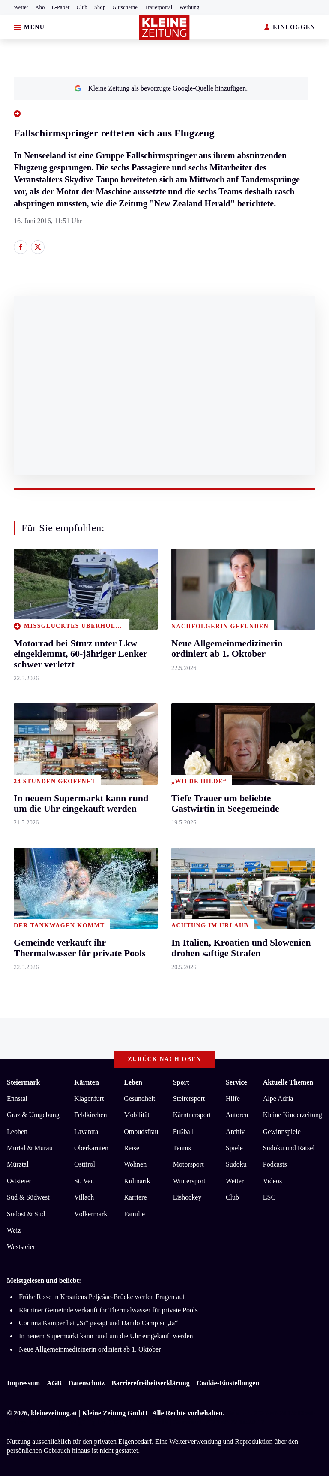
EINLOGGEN (289, 27)
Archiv (235, 1131)
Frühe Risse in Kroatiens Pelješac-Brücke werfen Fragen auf (102, 1296)
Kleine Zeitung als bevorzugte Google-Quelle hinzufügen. (161, 88)
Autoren (237, 1114)
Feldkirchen (90, 1114)
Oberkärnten (91, 1148)
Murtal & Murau (30, 1148)
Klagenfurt (89, 1098)
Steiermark (23, 1082)
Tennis (182, 1148)
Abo (40, 7)
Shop (100, 7)
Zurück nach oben (164, 1059)
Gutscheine (125, 7)
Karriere (135, 1197)
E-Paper (61, 7)
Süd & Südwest (28, 1197)
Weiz (14, 1230)
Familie (134, 1214)
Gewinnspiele (282, 1131)
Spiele (234, 1148)
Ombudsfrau (141, 1131)
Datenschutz (87, 1383)
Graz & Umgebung (33, 1114)
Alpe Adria (278, 1098)
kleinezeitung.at (54, 1413)
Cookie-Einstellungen (228, 1383)
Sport (181, 1082)
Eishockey (187, 1197)
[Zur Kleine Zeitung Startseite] (164, 27)
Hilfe (233, 1098)
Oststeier (19, 1181)
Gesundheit (139, 1098)
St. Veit (84, 1181)
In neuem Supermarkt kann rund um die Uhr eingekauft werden (106, 1336)
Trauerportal (158, 7)
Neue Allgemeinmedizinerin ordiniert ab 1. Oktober (90, 1349)
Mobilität (137, 1114)
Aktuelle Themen (288, 1082)
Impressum (23, 1383)
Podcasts (275, 1164)
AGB (54, 1383)
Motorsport (188, 1164)
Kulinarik (137, 1181)
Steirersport (189, 1098)
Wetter (21, 7)
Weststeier (21, 1246)
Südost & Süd (26, 1214)
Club (82, 7)
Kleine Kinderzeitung (292, 1114)
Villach (84, 1197)
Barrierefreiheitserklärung (150, 1383)
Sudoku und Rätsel (289, 1148)
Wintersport (189, 1181)
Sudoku (236, 1164)
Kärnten (86, 1082)
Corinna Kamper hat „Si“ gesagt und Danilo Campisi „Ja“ (98, 1323)
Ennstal (17, 1098)
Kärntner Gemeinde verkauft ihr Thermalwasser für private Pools (108, 1310)
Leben (133, 1082)
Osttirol (84, 1164)
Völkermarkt (91, 1214)
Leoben (17, 1131)
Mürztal (18, 1164)
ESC (269, 1197)
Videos (272, 1181)
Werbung (189, 7)
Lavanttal (87, 1131)
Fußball (183, 1131)
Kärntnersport (192, 1114)
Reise (131, 1148)
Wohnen (135, 1164)
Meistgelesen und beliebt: (44, 1280)
